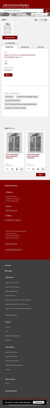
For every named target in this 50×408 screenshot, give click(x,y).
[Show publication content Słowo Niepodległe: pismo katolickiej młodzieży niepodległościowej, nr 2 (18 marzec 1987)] (38, 169)
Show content (9, 37)
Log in (7, 383)
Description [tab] (9, 47)
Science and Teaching (12, 287)
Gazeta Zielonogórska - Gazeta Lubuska (18, 300)
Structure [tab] (40, 47)
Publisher (8, 340)
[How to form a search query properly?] (46, 14)
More (40, 175)
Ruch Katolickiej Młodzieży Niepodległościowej (20, 104)
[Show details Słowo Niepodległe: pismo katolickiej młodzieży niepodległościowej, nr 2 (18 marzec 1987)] (42, 169)
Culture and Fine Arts (12, 283)
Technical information (12, 361)
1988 (5, 64)
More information (25, 402)
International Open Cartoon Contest (16, 304)
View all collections (11, 315)
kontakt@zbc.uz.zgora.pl (13, 220)
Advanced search (37, 14)
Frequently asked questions (14, 365)
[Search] (46, 10)
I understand (39, 402)
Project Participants (11, 356)
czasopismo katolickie (12, 100)
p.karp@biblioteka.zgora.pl (13, 249)
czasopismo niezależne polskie (15, 108)
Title (6, 331)
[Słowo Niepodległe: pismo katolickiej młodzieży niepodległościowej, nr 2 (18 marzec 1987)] (35, 142)
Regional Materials (11, 291)
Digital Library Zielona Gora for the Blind (18, 308)
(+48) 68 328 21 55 (11, 210)
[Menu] (47, 2)
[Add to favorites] (41, 19)
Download (9, 43)
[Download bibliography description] (12, 169)
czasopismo (8, 70)
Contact (7, 369)
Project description (11, 352)
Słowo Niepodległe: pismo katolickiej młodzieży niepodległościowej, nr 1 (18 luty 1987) (14, 156)
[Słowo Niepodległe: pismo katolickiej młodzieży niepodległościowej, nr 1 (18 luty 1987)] (14, 142)
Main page (8, 271)
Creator (7, 327)
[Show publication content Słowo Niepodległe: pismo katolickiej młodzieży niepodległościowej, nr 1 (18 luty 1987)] (16, 169)
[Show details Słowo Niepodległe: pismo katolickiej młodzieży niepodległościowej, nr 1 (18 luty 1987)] (21, 169)
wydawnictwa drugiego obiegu (27, 97)
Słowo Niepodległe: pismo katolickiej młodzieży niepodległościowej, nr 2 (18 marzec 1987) (35, 156)
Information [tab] (25, 47)
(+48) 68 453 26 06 (11, 244)
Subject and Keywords (12, 336)
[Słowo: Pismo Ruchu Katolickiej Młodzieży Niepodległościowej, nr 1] (7, 29)
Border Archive (10, 295)
